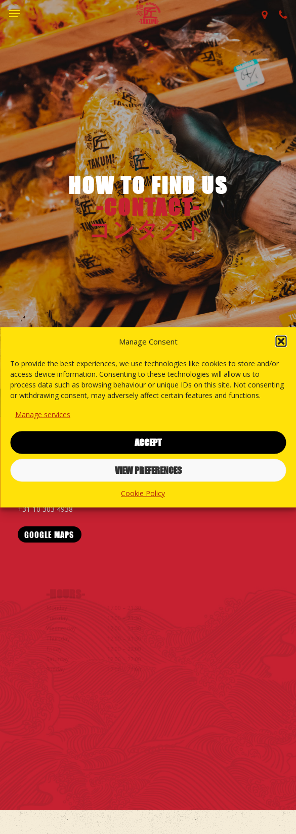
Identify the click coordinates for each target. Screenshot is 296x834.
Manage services (42, 414)
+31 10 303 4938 (47, 509)
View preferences (148, 470)
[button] (281, 341)
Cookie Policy (143, 493)
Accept (148, 442)
